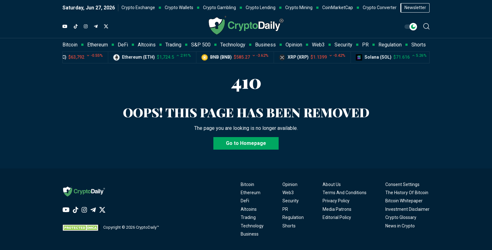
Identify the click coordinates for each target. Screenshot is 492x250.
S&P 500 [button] (201, 45)
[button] (426, 26)
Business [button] (265, 45)
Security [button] (343, 45)
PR (285, 209)
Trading (248, 217)
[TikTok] (76, 27)
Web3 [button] (318, 45)
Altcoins (249, 209)
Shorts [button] (418, 45)
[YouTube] (64, 27)
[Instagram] (86, 27)
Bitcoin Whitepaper (404, 200)
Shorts (289, 225)
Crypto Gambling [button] (219, 7)
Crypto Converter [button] (380, 7)
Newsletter (415, 7)
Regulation (293, 217)
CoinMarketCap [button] (337, 7)
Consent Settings (402, 184)
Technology (252, 225)
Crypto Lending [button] (260, 7)
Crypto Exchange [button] (138, 7)
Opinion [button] (294, 45)
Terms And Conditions (344, 192)
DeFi (245, 200)
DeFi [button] (123, 45)
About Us (332, 184)
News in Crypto (400, 225)
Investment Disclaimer (407, 209)
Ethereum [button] (97, 45)
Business (250, 234)
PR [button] (365, 45)
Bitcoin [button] (70, 45)
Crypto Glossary (400, 217)
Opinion (289, 184)
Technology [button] (232, 45)
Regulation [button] (390, 45)
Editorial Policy (337, 217)
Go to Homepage (246, 143)
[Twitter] (106, 27)
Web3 (288, 192)
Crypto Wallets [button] (179, 7)
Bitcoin (247, 184)
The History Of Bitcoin (406, 192)
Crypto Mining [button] (299, 7)
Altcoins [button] (147, 45)
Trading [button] (173, 45)
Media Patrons (337, 209)
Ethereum (250, 192)
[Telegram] (96, 27)
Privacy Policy (336, 200)
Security (290, 200)
